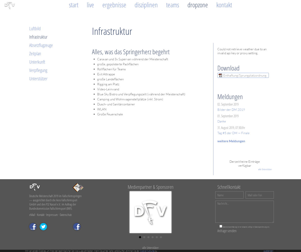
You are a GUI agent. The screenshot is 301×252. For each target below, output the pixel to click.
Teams (172, 4)
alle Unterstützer (265, 169)
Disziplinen (146, 4)
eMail (32, 215)
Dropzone (197, 4)
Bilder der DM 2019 (231, 110)
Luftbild (35, 28)
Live (90, 4)
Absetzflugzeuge (41, 45)
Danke (221, 121)
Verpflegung (38, 70)
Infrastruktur (38, 37)
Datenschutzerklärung (230, 226)
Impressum (52, 215)
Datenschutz (66, 215)
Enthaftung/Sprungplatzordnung (245, 75)
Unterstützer (38, 78)
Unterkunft (37, 62)
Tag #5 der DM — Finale (233, 133)
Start (73, 4)
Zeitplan (35, 53)
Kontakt (224, 4)
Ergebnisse (114, 4)
